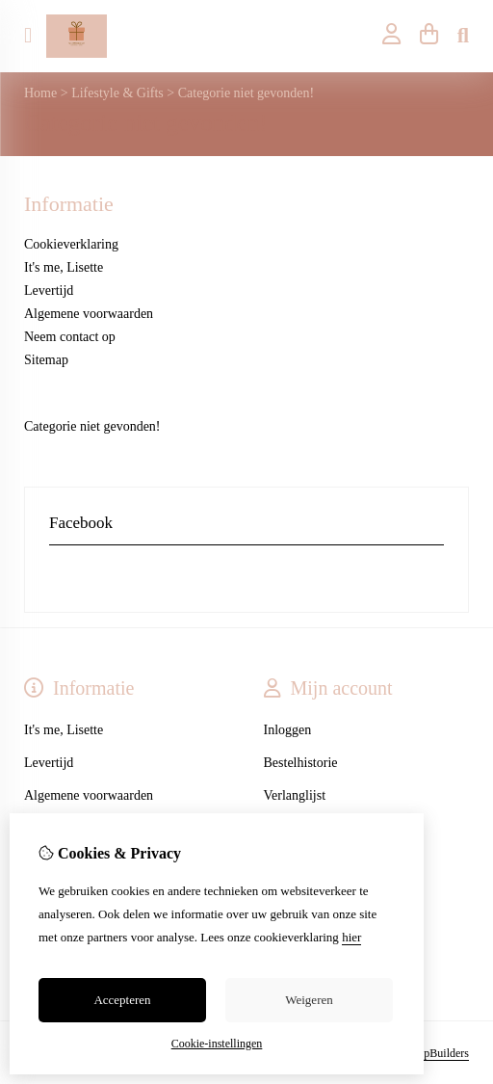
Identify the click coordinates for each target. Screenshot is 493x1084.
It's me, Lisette (63, 267)
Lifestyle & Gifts (117, 93)
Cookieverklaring (71, 244)
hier (351, 937)
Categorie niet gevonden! (246, 93)
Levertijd (48, 290)
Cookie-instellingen (217, 1043)
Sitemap (46, 360)
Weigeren (308, 999)
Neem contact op (70, 337)
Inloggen (288, 730)
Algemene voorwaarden (88, 313)
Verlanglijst (295, 795)
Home (40, 93)
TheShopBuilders (428, 1053)
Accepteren (121, 999)
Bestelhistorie (301, 762)
